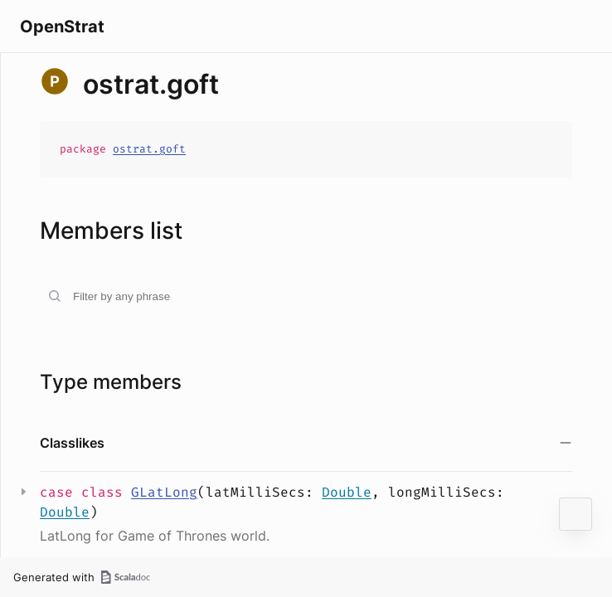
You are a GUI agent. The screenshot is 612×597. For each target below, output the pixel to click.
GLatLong (164, 492)
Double (347, 492)
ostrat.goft (149, 149)
